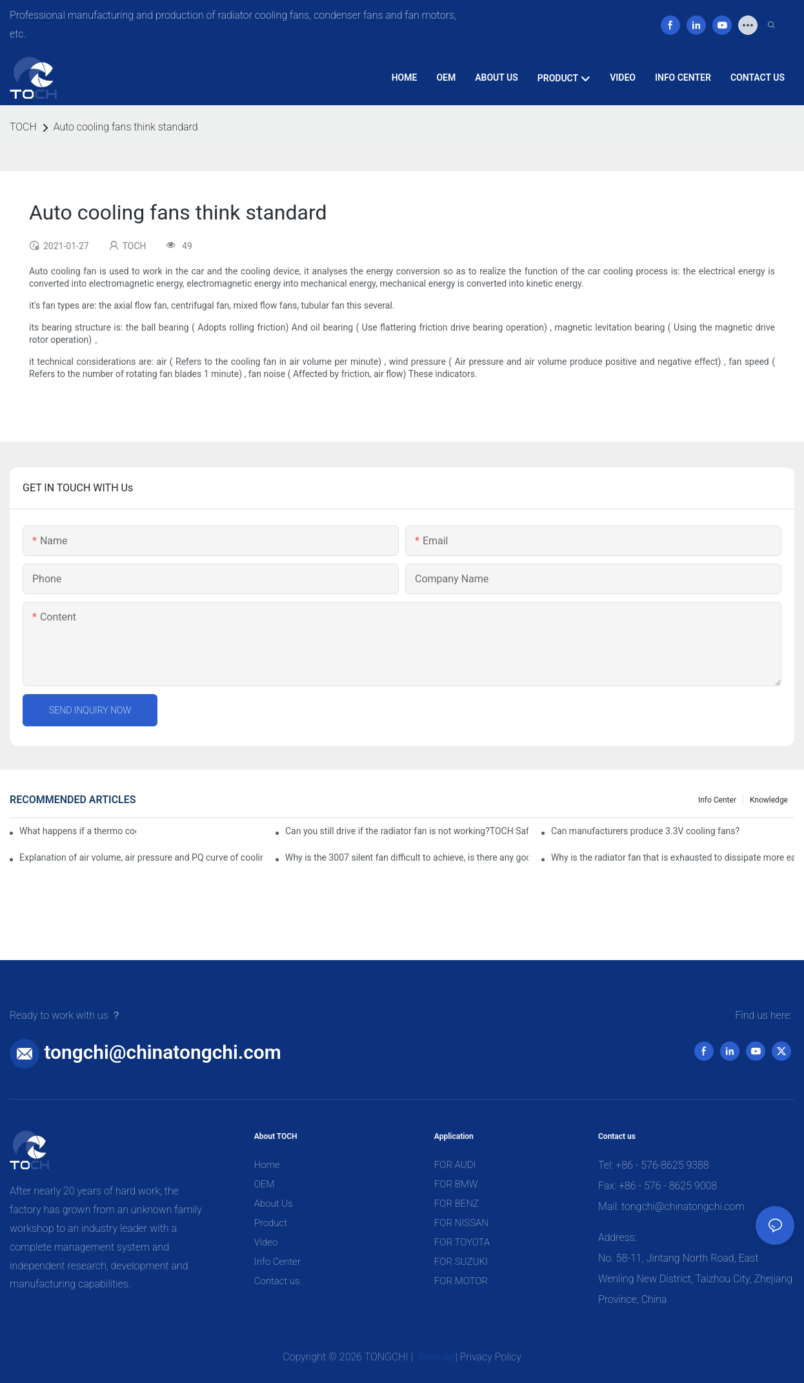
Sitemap (436, 1357)
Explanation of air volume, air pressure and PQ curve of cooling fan (141, 857)
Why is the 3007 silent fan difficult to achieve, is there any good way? (406, 857)
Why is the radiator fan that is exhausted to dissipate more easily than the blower (672, 857)
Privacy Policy (490, 1357)
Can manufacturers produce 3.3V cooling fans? (645, 831)
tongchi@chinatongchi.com (162, 1052)
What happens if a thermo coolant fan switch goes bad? (77, 831)
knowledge (769, 799)
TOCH (23, 127)
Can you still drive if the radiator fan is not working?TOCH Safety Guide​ (406, 831)
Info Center (717, 799)
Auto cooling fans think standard (126, 127)
